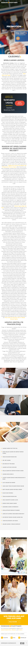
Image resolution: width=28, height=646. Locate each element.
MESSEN (14, 629)
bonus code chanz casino (10, 503)
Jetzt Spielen (19, 103)
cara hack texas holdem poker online (13, 486)
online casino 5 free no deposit (11, 524)
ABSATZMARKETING (6, 629)
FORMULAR (23, 637)
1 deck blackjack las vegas (10, 520)
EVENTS (20, 629)
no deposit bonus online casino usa (13, 517)
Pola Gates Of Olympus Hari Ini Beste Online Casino (15, 318)
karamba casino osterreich (10, 506)
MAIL (14, 637)
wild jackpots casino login (10, 499)
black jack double (8, 493)
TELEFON (5, 637)
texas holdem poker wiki (10, 456)
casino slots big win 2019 (10, 467)
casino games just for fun (10, 448)
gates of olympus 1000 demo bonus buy (13, 513)
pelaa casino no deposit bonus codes (13, 470)
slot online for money (9, 482)
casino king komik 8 (8, 474)
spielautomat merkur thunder (11, 510)
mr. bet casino (7, 460)
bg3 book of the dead (8, 463)
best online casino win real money (12, 489)
